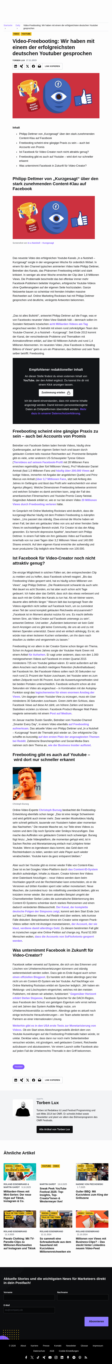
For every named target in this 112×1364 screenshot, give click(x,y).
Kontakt (57, 1346)
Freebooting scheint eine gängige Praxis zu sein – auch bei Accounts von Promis (54, 145)
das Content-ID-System (83, 869)
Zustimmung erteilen (56, 393)
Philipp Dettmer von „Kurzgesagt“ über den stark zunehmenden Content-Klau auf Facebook (57, 136)
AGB (52, 1351)
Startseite (8, 25)
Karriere (34, 1346)
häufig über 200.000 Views (73, 470)
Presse (46, 1346)
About (23, 1346)
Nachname (62, 1292)
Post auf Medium (61, 713)
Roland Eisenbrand (15, 1184)
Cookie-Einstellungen (69, 1351)
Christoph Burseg (50, 810)
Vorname (8, 1292)
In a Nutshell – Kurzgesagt (41, 243)
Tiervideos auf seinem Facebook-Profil (38, 462)
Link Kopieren (52, 66)
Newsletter (71, 1346)
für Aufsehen (37, 654)
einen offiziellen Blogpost (29, 977)
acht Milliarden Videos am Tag (69, 324)
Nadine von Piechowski (89, 1184)
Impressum (98, 1346)
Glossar (84, 1346)
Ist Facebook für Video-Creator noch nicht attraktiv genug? (54, 151)
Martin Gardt (12, 1187)
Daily (18, 25)
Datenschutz (39, 1351)
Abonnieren (96, 1321)
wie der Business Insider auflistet (69, 745)
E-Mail (7, 1305)
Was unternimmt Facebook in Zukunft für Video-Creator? (53, 165)
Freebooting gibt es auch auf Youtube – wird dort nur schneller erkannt (56, 158)
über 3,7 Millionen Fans (51, 479)
